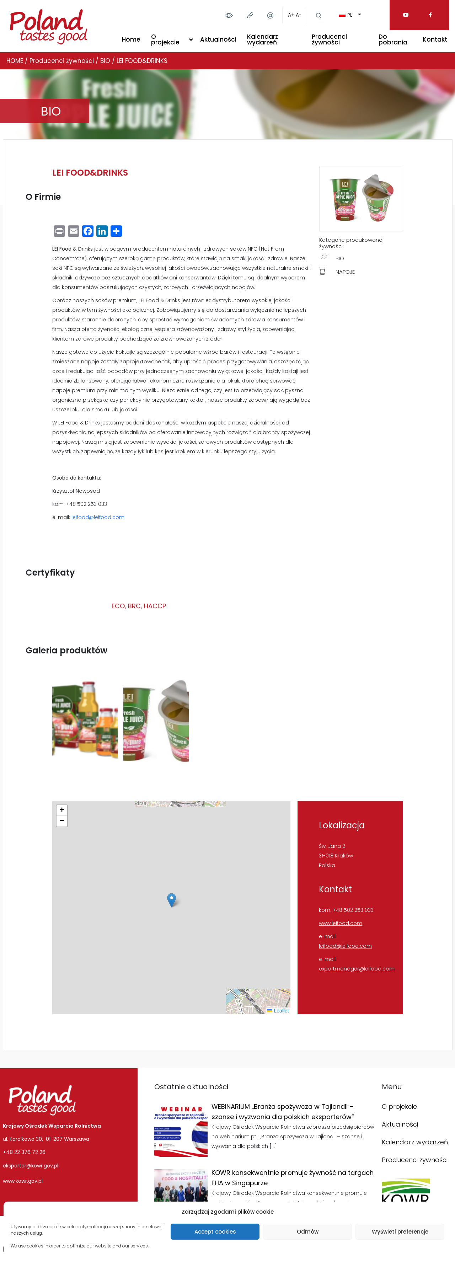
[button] (171, 900)
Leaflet (278, 1011)
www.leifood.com (340, 923)
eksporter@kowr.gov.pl (30, 1165)
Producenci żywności (329, 39)
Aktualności (218, 39)
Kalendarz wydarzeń (262, 39)
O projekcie (165, 39)
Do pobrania (393, 39)
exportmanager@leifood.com (357, 968)
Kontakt (435, 39)
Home (131, 39)
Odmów (307, 1231)
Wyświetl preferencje (400, 1231)
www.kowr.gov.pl (23, 1181)
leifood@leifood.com (97, 517)
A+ (291, 14)
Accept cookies (215, 1231)
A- (298, 14)
